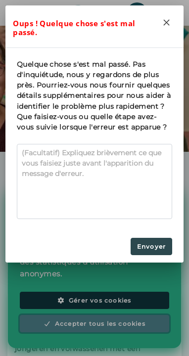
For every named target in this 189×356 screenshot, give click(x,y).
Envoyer (151, 246)
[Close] (166, 22)
